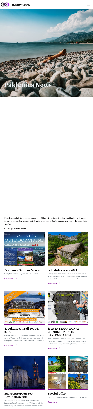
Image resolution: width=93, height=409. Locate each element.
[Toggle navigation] (88, 4)
